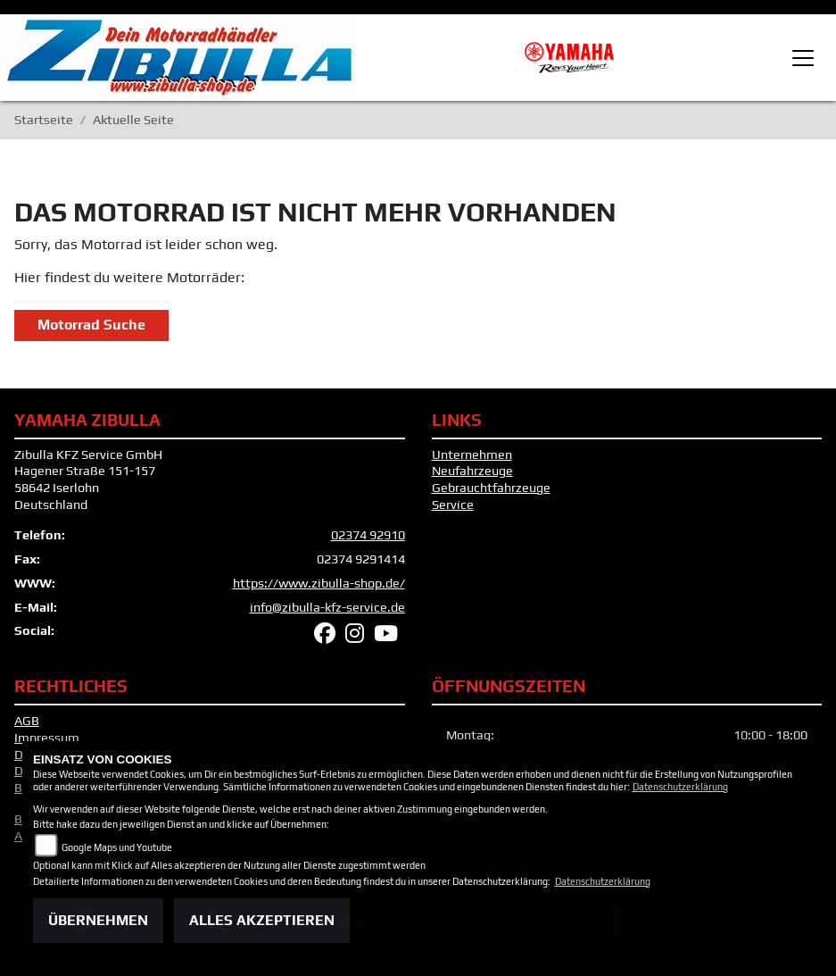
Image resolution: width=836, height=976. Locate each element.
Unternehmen (472, 454)
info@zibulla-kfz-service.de (327, 607)
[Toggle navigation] (803, 58)
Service (453, 504)
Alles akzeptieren (262, 920)
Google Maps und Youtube (117, 847)
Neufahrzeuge (472, 470)
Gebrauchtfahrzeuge (491, 487)
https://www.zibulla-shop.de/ (319, 583)
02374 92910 (368, 535)
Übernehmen (98, 920)
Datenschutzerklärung (680, 786)
